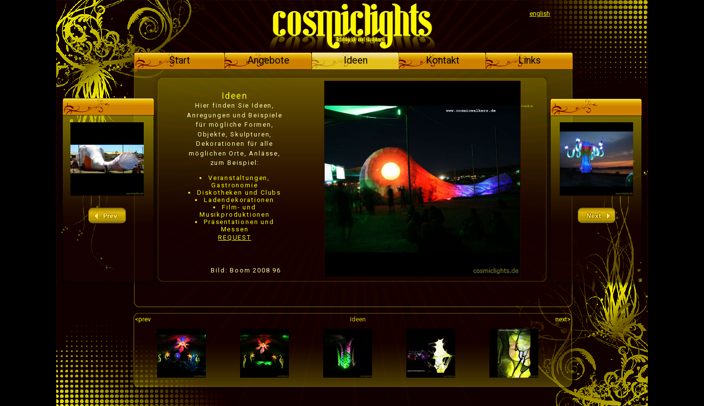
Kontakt (443, 60)
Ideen (356, 60)
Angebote (268, 60)
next (596, 215)
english (539, 13)
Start (179, 60)
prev (107, 215)
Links (529, 60)
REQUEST (234, 237)
